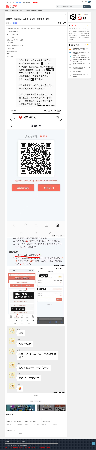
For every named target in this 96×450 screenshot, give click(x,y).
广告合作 (17, 439)
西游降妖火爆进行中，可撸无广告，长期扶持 (81, 75)
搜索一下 (87, 6)
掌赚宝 (31, 401)
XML (12, 439)
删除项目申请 (38, 447)
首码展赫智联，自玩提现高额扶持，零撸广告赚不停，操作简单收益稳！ (81, 56)
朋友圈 (12, 2)
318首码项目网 (19, 443)
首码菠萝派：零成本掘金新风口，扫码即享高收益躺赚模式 (81, 67)
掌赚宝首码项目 (38, 401)
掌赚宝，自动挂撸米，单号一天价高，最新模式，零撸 (32, 10)
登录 (86, 2)
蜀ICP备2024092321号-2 (10, 447)
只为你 (13, 23)
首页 (6, 2)
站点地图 (7, 439)
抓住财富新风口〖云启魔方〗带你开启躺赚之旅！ (81, 52)
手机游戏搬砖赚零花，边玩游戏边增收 (81, 64)
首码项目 (18, 2)
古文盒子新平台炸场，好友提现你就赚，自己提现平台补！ (81, 60)
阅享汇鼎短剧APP (77, 71)
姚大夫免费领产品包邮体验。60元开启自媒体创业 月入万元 (81, 49)
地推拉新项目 (26, 2)
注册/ (83, 2)
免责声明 (23, 439)
